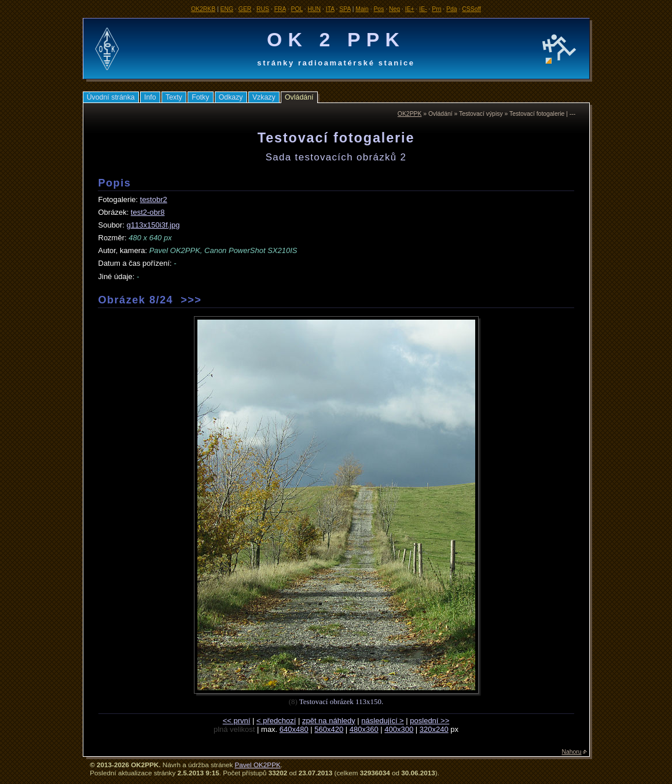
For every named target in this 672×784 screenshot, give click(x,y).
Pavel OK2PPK (257, 764)
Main (362, 9)
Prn (436, 9)
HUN (314, 9)
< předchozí (276, 720)
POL (297, 9)
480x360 (364, 729)
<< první (237, 720)
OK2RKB (203, 9)
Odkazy (231, 97)
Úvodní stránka (111, 97)
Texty (174, 97)
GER (245, 9)
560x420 (328, 729)
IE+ (409, 9)
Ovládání (299, 97)
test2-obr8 (148, 212)
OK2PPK (410, 114)
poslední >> (429, 720)
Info (150, 97)
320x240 (434, 729)
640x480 (294, 729)
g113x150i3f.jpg (153, 225)
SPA (344, 9)
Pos (378, 9)
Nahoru (572, 752)
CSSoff (471, 9)
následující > (382, 720)
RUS (262, 9)
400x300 (398, 729)
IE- (423, 9)
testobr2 (153, 199)
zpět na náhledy (328, 720)
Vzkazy (264, 97)
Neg (394, 9)
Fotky (200, 97)
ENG (227, 9)
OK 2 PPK (336, 39)
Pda (451, 9)
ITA (330, 9)
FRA (280, 9)
